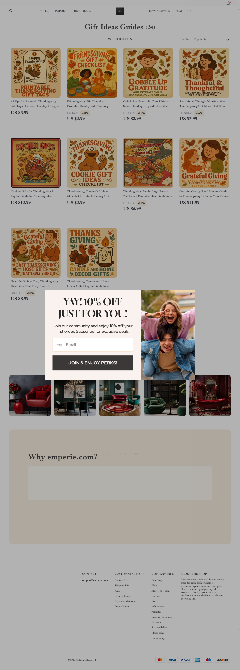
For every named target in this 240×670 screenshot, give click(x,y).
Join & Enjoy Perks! (92, 363)
